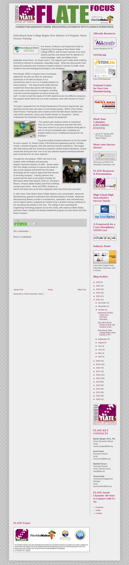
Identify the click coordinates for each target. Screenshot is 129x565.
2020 (98, 361)
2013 (98, 385)
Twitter (98, 510)
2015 (98, 378)
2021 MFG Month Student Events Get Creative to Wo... (106, 325)
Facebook (99, 507)
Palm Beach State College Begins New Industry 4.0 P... (106, 332)
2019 (98, 364)
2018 (98, 368)
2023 (98, 293)
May (100, 353)
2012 (98, 389)
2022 (98, 296)
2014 (98, 382)
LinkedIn (99, 513)
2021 (98, 300)
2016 (98, 375)
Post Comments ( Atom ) (34, 291)
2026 (98, 282)
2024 (98, 289)
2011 (98, 392)
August (101, 343)
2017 (98, 371)
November (102, 306)
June (100, 350)
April (100, 357)
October (101, 310)
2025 (98, 286)
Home (50, 287)
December (102, 303)
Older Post (82, 287)
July (100, 346)
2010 (98, 396)
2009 (98, 399)
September (102, 339)
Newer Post (18, 287)
